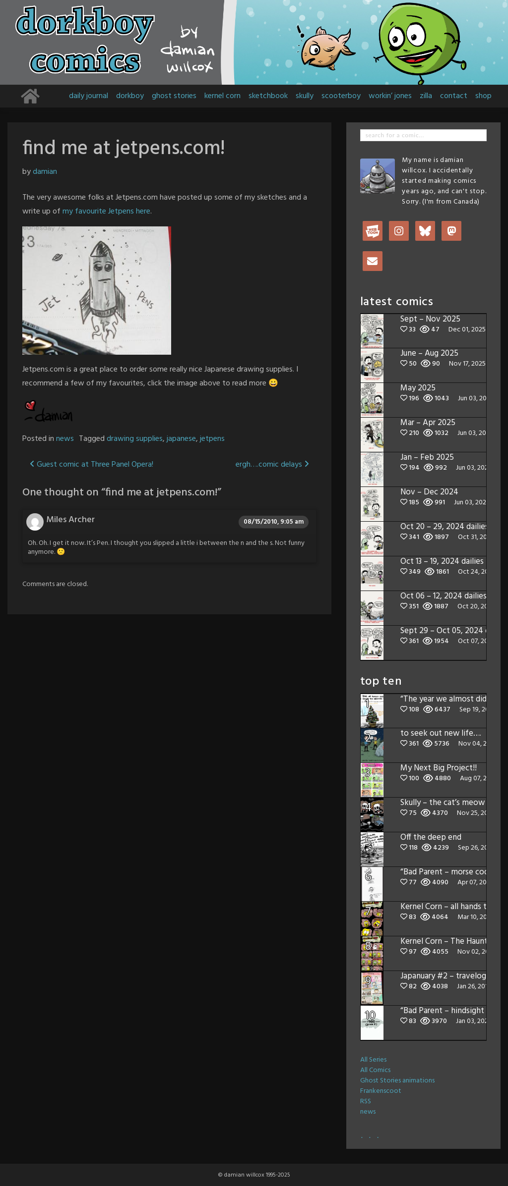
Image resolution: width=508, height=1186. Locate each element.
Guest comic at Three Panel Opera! (91, 464)
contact (453, 96)
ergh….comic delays (272, 464)
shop (483, 96)
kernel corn (222, 96)
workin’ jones (390, 96)
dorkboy (130, 96)
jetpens (212, 438)
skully (305, 96)
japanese (181, 438)
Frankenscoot (380, 1091)
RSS (365, 1101)
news (65, 438)
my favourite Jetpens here (106, 211)
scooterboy (341, 96)
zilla (426, 96)
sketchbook (268, 96)
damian (45, 171)
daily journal (88, 96)
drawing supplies (135, 438)
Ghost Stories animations (397, 1080)
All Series (373, 1060)
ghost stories (174, 96)
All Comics (375, 1070)
